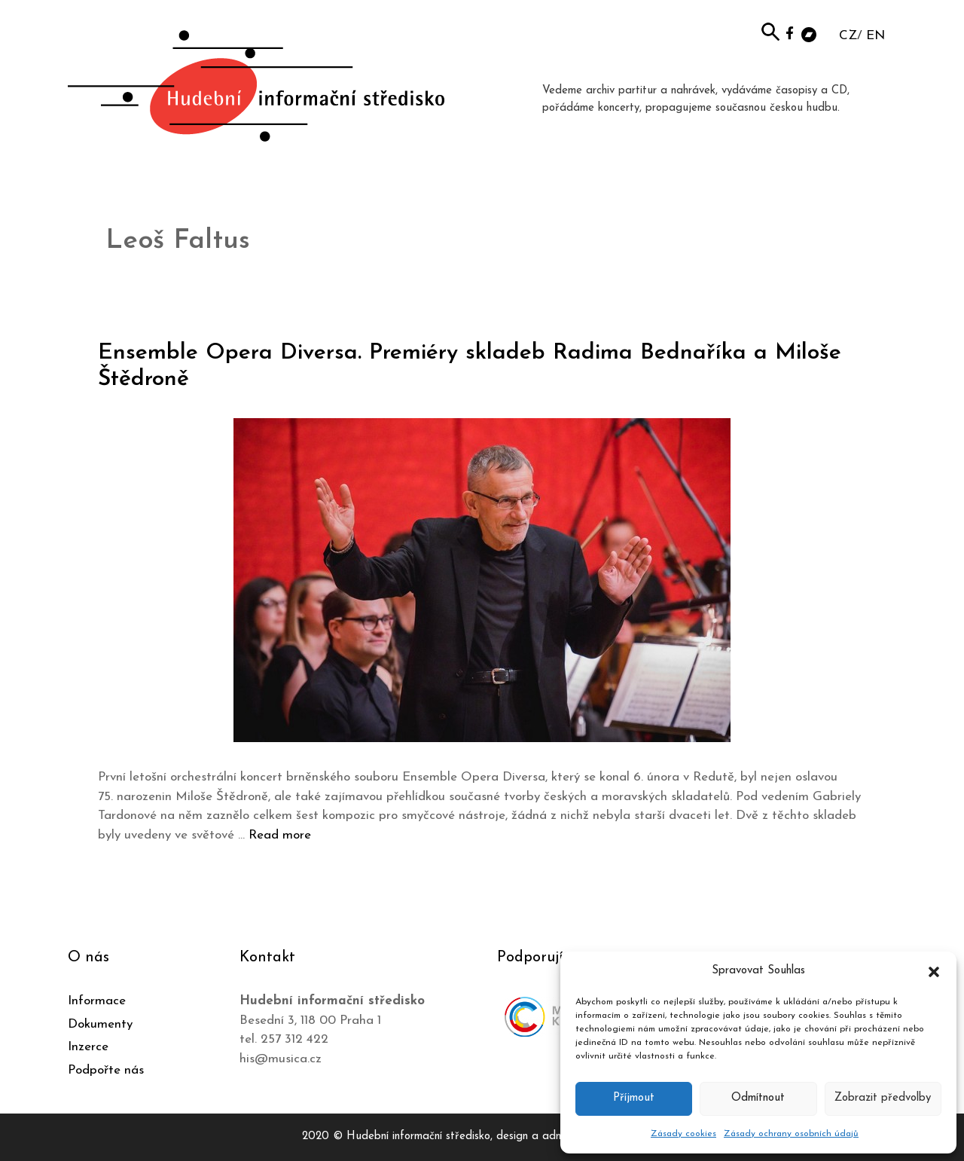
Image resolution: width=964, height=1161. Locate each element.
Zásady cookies (683, 1133)
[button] (933, 971)
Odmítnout (758, 1098)
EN (875, 35)
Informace (97, 1000)
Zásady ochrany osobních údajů (791, 1133)
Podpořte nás (106, 1070)
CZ (848, 35)
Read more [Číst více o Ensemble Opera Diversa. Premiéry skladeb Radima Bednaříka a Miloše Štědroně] (280, 835)
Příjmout (633, 1098)
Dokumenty (100, 1024)
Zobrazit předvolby (882, 1098)
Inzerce (88, 1046)
